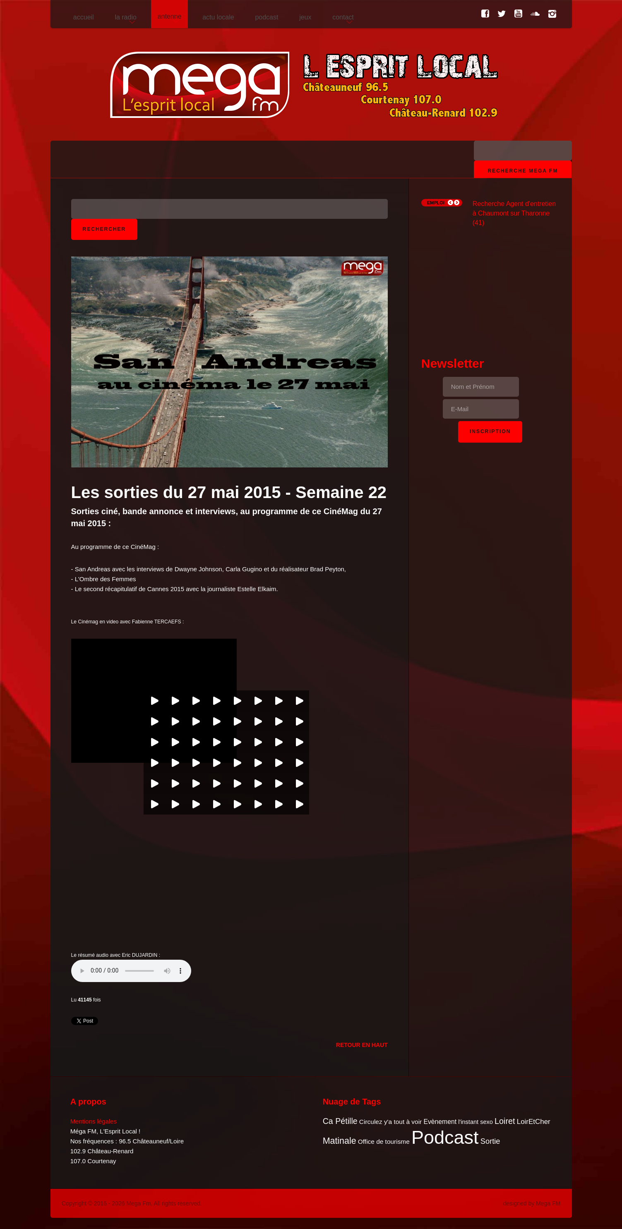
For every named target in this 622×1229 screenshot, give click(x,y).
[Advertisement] (490, 279)
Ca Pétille (340, 1121)
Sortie (490, 1141)
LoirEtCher (533, 1122)
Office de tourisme (384, 1141)
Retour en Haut (362, 1045)
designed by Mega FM (532, 1203)
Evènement (439, 1121)
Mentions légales (93, 1121)
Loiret (505, 1121)
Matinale (339, 1141)
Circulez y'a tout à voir (390, 1121)
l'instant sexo (475, 1122)
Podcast (445, 1137)
